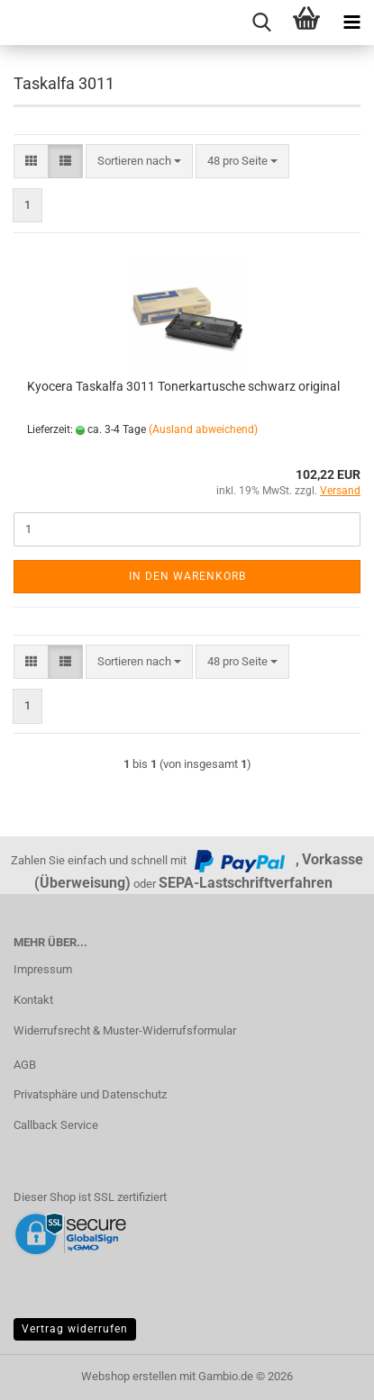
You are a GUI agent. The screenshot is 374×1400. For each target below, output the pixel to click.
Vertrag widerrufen (75, 1329)
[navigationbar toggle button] (351, 22)
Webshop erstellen (129, 1376)
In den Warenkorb (187, 576)
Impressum (43, 969)
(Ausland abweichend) (203, 429)
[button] (31, 161)
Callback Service (56, 1125)
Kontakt (33, 1000)
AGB (25, 1064)
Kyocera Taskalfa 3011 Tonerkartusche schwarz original (183, 386)
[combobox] (139, 161)
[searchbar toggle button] (261, 22)
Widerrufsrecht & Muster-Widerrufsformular (125, 1030)
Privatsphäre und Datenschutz (90, 1094)
